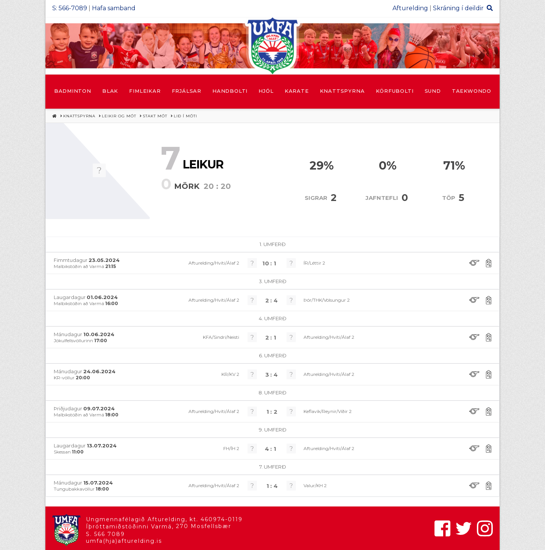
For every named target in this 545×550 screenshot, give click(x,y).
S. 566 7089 (105, 534)
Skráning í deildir (458, 8)
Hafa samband (113, 8)
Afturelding (410, 8)
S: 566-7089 (69, 8)
